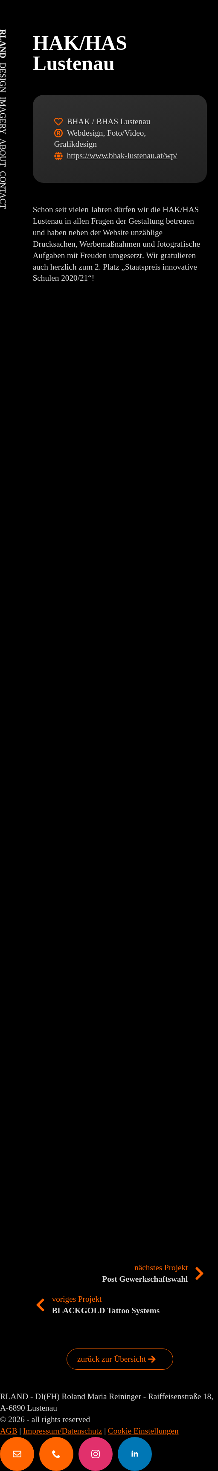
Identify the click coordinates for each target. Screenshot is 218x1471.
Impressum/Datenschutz (62, 1430)
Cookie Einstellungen (143, 1430)
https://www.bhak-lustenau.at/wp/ (122, 155)
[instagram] (95, 1454)
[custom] (17, 1454)
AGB (8, 1430)
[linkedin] (135, 1454)
